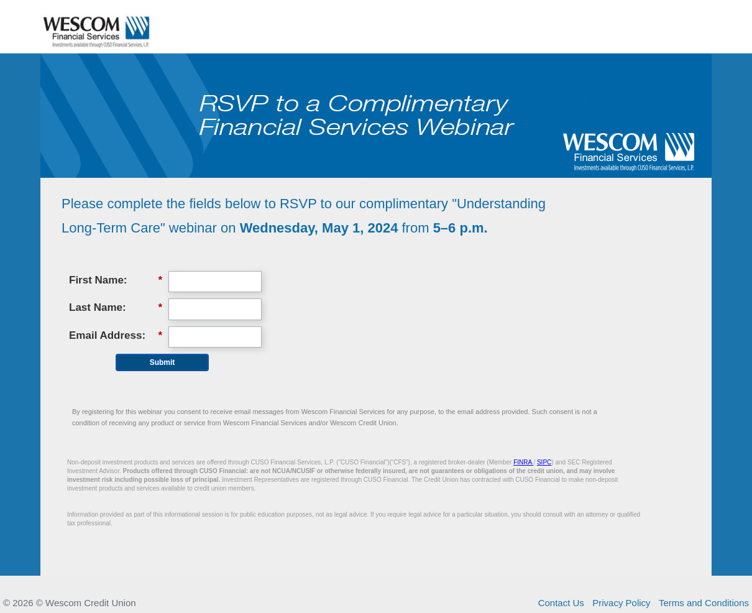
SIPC (544, 462)
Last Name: (115, 308)
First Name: (115, 280)
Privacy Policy (621, 602)
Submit (162, 362)
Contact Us (561, 602)
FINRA (523, 462)
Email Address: (115, 336)
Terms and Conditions (704, 602)
